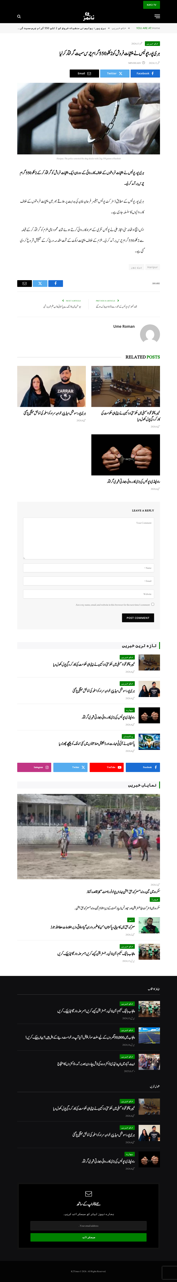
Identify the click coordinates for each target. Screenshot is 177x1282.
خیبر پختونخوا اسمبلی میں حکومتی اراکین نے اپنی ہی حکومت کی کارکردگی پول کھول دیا (130, 416)
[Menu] (157, 16)
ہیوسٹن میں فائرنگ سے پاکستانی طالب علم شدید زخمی (62, 307)
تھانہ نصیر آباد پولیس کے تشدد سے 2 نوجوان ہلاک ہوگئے (116, 307)
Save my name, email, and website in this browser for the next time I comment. (112, 605)
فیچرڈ (154, 899)
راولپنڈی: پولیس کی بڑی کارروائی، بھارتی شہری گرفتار (133, 482)
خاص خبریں (152, 43)
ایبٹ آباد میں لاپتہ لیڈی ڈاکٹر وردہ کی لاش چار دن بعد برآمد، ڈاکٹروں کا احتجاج (96, 1064)
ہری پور (136, 267)
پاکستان (128, 736)
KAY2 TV (151, 4)
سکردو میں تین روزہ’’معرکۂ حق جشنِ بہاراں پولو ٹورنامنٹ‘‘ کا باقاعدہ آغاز (123, 892)
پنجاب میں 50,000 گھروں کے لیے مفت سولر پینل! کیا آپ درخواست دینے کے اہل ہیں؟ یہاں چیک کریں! (80, 1037)
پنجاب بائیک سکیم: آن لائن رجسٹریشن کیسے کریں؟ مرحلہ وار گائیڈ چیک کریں (96, 954)
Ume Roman (124, 326)
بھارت (129, 710)
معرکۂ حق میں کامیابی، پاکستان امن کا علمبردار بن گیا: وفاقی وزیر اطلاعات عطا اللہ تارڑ (92, 927)
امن (131, 919)
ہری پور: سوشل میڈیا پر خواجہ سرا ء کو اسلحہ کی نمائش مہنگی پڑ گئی (55, 413)
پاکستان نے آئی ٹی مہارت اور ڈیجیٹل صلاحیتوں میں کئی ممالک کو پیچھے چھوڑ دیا (97, 744)
